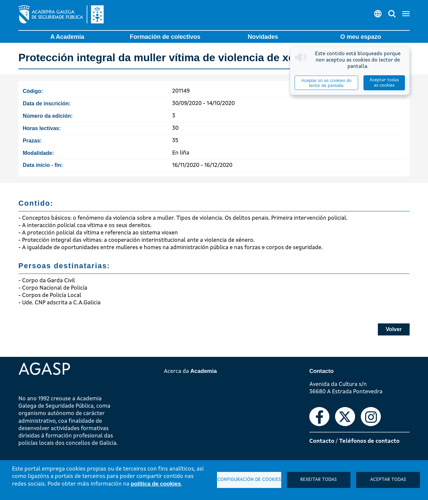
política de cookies (156, 484)
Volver (394, 329)
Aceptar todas (388, 480)
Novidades (263, 36)
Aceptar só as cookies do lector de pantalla (326, 83)
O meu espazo (360, 36)
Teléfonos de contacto (369, 441)
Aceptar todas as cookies (384, 83)
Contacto (321, 441)
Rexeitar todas (318, 480)
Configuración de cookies (249, 480)
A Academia (67, 36)
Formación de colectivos (165, 36)
